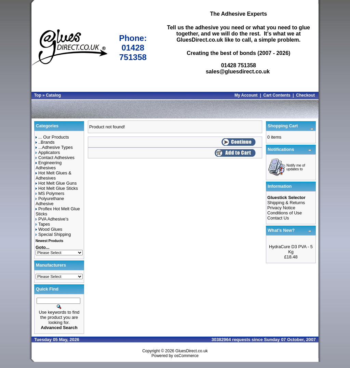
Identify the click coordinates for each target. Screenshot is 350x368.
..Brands (45, 142)
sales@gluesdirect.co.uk (238, 71)
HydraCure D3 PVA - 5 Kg (291, 249)
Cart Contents (276, 95)
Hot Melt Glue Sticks (57, 188)
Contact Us (278, 218)
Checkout (305, 95)
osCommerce (186, 355)
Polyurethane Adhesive (50, 201)
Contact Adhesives (55, 157)
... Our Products (52, 137)
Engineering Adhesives (49, 165)
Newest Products (49, 241)
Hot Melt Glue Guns (56, 183)
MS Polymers (50, 193)
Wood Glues (49, 229)
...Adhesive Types (54, 147)
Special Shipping (53, 234)
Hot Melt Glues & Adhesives (53, 175)
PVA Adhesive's (52, 219)
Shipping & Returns (286, 202)
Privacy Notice (281, 207)
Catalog (53, 95)
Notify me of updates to (295, 167)
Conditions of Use (284, 212)
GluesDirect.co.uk (191, 351)
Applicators (48, 152)
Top (37, 95)
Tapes (43, 224)
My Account (246, 95)
